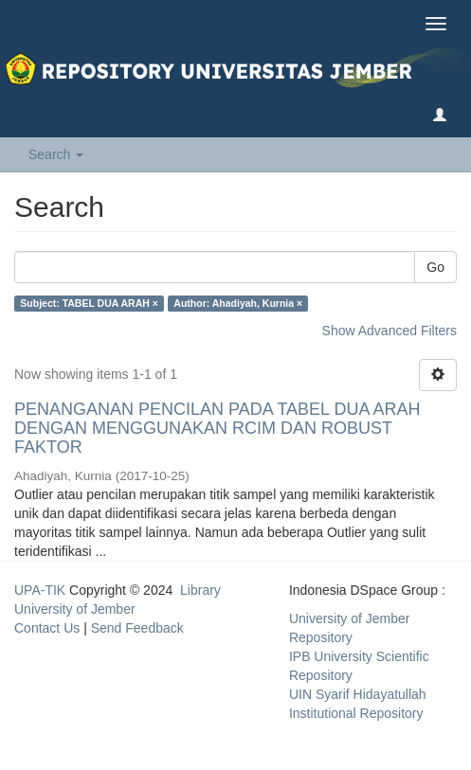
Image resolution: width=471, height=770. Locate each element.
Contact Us (47, 628)
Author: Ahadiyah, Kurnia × (237, 303)
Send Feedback (137, 628)
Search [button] (55, 154)
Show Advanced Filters (389, 330)
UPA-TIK (39, 590)
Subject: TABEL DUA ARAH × (89, 303)
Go (435, 267)
